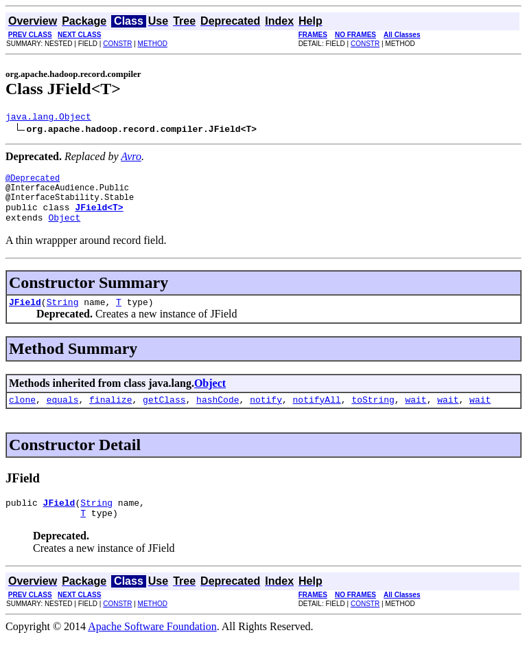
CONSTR (117, 43)
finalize (110, 416)
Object (64, 229)
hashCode (217, 416)
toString (372, 416)
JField (25, 316)
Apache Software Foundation (152, 647)
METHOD (152, 43)
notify (266, 416)
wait (415, 416)
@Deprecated (32, 182)
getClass (164, 416)
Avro (131, 158)
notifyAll (317, 416)
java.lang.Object (48, 118)
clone (22, 416)
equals (63, 416)
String (63, 316)
